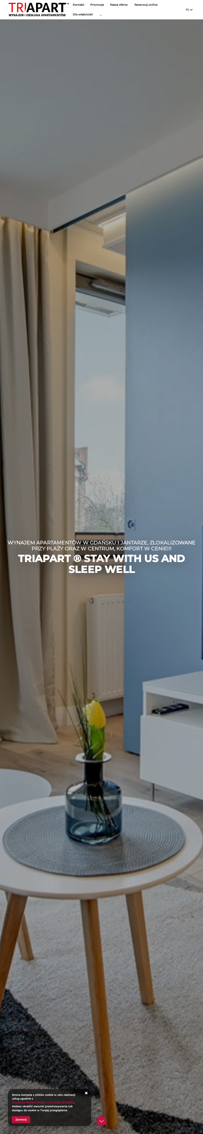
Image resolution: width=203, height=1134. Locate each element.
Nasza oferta (120, 5)
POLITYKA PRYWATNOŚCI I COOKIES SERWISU (43, 1102)
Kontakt (80, 5)
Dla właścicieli (84, 14)
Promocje (99, 5)
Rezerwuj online (147, 5)
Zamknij (21, 1119)
